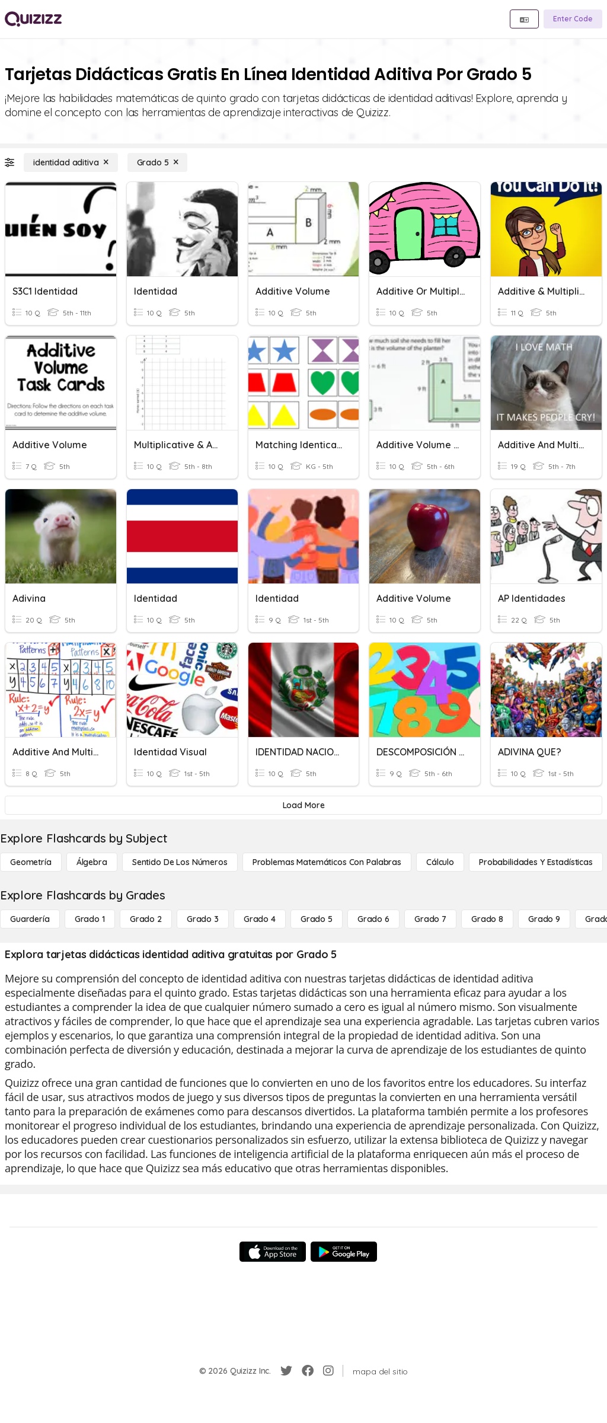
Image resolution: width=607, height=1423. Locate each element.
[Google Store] (344, 1252)
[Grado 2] (146, 919)
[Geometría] (31, 862)
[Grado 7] (430, 919)
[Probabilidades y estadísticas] (536, 862)
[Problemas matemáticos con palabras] (326, 862)
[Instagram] (328, 1370)
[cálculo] (440, 862)
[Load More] (303, 805)
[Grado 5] (157, 162)
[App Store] (272, 1252)
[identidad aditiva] (71, 162)
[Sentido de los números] (180, 862)
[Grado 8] (487, 919)
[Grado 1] (90, 919)
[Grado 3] (203, 919)
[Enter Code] (573, 18)
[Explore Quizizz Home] (33, 19)
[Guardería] (30, 919)
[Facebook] (308, 1370)
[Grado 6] (373, 919)
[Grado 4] (260, 919)
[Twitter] (286, 1370)
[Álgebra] (91, 862)
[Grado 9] (544, 919)
